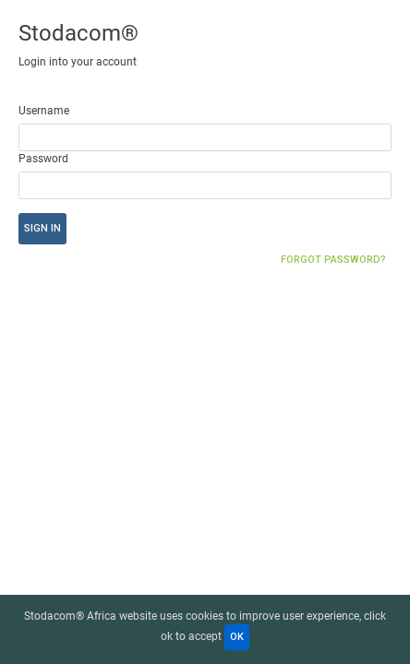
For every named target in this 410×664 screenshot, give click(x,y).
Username (43, 110)
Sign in (42, 228)
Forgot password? (333, 260)
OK (237, 637)
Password (43, 158)
